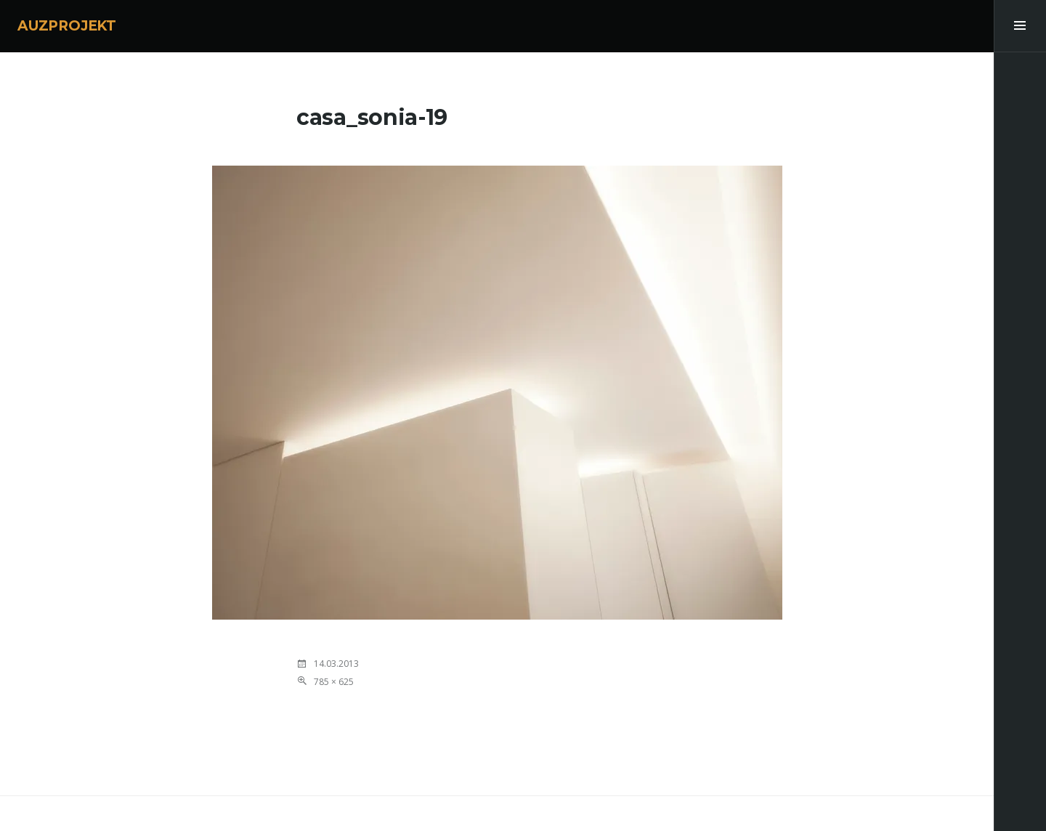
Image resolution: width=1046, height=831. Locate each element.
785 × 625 (334, 682)
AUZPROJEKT (66, 25)
